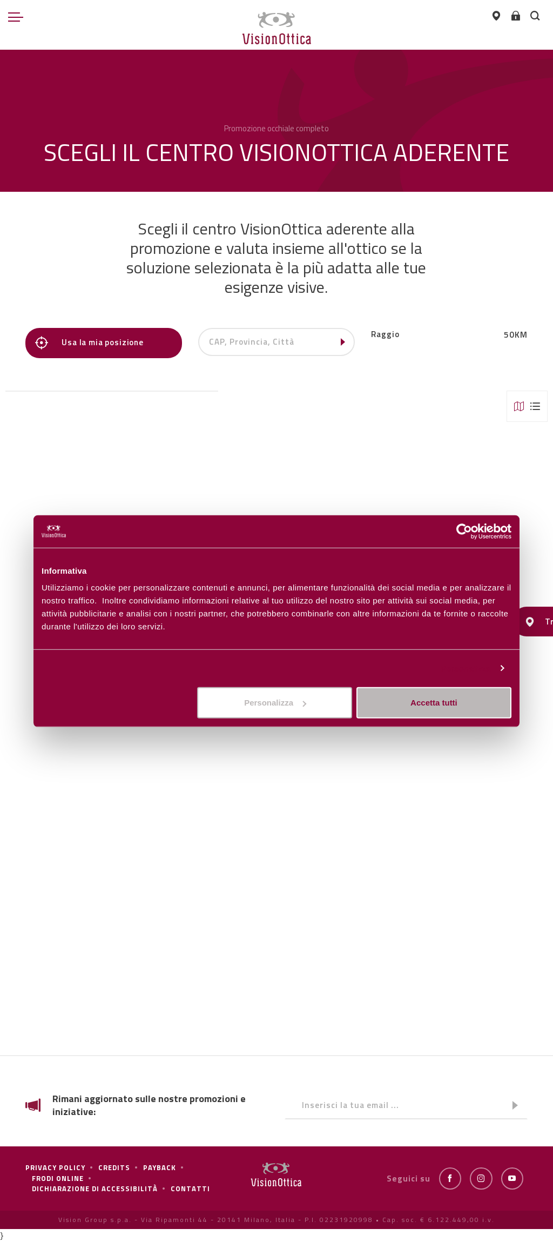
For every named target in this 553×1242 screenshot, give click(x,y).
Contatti (190, 1188)
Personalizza (465, 668)
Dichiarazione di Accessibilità (95, 1188)
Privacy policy (55, 1167)
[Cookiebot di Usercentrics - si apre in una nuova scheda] (464, 531)
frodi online (58, 1178)
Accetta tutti (433, 702)
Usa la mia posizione (91, 343)
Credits (114, 1167)
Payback (159, 1167)
